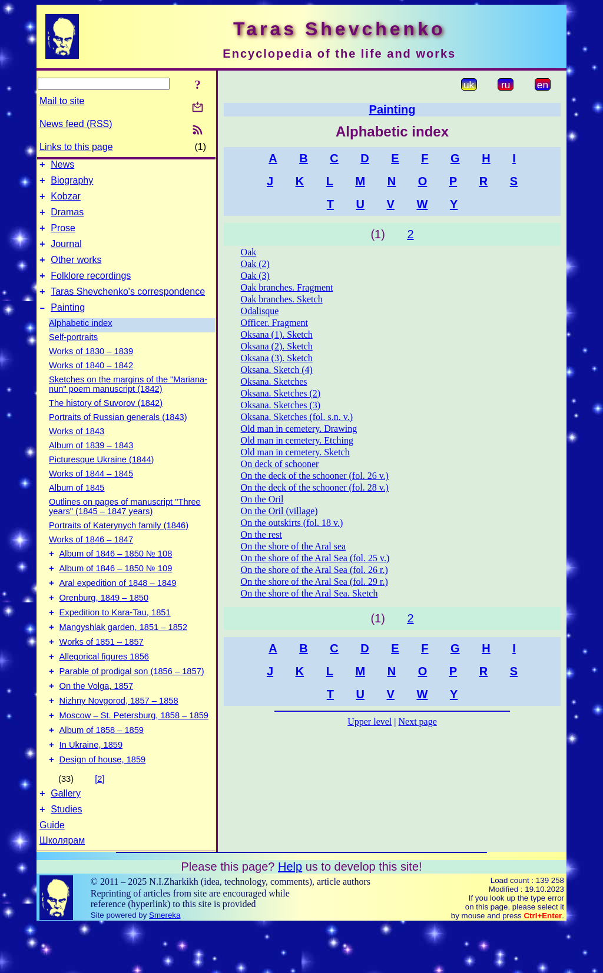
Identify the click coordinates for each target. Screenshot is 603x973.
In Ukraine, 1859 (91, 787)
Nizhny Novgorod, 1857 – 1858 (118, 737)
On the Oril (262, 499)
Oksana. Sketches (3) (281, 405)
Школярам (62, 888)
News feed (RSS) (75, 124)
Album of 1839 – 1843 (91, 463)
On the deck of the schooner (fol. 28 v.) (315, 487)
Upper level (369, 722)
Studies (66, 857)
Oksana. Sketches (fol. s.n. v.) (297, 417)
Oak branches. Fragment (287, 287)
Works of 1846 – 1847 (91, 557)
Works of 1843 (76, 449)
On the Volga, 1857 (96, 721)
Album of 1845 (77, 505)
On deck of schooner (280, 464)
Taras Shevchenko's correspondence (128, 307)
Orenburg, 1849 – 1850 (104, 622)
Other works (76, 272)
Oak (249, 252)
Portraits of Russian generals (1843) (118, 434)
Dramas (67, 219)
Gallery (66, 839)
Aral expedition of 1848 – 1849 (118, 606)
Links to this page (76, 147)
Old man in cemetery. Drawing (299, 429)
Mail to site (61, 101)
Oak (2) (255, 264)
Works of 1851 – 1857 (101, 672)
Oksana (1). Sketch (277, 334)
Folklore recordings (91, 290)
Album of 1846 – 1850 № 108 (116, 573)
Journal (66, 254)
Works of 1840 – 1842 (91, 383)
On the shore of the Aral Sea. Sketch (309, 593)
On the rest (261, 534)
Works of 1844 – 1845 (91, 491)
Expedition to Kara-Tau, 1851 (115, 639)
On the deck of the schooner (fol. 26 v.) (315, 476)
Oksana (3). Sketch (277, 358)
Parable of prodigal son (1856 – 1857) (131, 704)
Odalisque (260, 311)
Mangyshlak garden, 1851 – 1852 (123, 655)
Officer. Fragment (274, 323)
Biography (72, 184)
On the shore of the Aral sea (293, 546)
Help (290, 914)
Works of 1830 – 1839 (91, 369)
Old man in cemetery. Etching (297, 440)
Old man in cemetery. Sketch (295, 452)
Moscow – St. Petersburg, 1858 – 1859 (133, 754)
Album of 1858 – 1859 (101, 770)
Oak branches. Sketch (282, 299)
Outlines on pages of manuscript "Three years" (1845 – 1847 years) (125, 524)
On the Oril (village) (279, 511)
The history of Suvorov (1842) (106, 420)
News (62, 166)
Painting (68, 325)
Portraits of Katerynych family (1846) (118, 543)
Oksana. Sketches (274, 381)
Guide (52, 873)
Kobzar (66, 201)
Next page (417, 722)
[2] (99, 823)
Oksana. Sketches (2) (281, 393)
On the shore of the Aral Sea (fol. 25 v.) (315, 558)
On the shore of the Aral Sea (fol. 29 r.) (314, 582)
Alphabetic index (80, 340)
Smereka (164, 962)
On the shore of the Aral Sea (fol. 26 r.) (314, 570)
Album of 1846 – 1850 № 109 (116, 589)
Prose (63, 237)
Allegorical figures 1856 (104, 688)
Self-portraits (73, 354)
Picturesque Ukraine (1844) (101, 477)
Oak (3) (255, 276)
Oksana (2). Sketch (277, 346)
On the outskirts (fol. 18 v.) (292, 523)
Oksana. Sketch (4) (277, 370)
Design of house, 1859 (102, 803)
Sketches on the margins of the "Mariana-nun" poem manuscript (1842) (128, 401)
